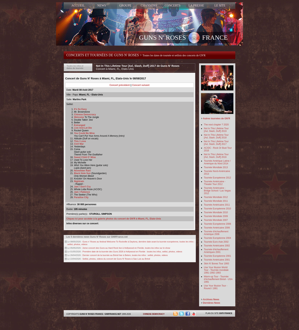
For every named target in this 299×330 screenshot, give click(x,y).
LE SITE (219, 5)
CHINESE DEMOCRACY (154, 314)
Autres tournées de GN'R (216, 118)
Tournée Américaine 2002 (217, 245)
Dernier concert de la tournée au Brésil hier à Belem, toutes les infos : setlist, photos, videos (125, 255)
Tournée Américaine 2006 (217, 227)
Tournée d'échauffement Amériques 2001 (216, 250)
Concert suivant (141, 85)
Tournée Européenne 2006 (217, 224)
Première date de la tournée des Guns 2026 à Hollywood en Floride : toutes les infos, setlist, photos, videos (132, 251)
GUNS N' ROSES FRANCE (183, 38)
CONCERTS (173, 5)
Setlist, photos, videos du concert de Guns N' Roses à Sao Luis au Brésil (116, 259)
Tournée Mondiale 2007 (216, 220)
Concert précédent (119, 85)
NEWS (101, 5)
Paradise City (81, 197)
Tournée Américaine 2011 (217, 204)
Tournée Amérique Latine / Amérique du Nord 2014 (217, 162)
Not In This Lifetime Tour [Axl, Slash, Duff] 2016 (216, 155)
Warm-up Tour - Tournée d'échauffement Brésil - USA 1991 (218, 279)
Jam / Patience (82, 192)
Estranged (79, 125)
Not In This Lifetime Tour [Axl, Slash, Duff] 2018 (216, 136)
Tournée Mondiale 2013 (216, 167)
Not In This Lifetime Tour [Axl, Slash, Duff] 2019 (216, 129)
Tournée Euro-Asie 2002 (216, 241)
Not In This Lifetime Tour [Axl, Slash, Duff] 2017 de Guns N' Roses (137, 67)
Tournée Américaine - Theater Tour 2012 (214, 183)
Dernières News (211, 303)
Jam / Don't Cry (82, 186)
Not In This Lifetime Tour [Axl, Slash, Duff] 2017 (216, 142)
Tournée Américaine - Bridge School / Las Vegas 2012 (217, 191)
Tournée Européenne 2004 (217, 238)
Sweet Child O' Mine (85, 157)
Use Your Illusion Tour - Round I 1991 (215, 287)
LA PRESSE (196, 5)
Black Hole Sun (82, 173)
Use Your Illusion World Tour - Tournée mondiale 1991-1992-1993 (216, 270)
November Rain (82, 170)
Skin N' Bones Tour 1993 (216, 263)
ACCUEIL (77, 5)
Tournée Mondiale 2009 (216, 216)
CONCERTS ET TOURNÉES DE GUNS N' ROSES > (136, 55)
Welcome (79, 117)
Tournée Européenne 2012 (217, 177)
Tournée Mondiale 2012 (216, 197)
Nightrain (79, 181)
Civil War (79, 144)
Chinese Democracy (85, 114)
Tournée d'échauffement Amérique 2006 (216, 233)
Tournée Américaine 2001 (217, 259)
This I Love (80, 141)
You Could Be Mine (84, 133)
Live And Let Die (83, 128)
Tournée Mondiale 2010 (216, 212)
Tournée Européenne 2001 (217, 256)
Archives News (211, 299)
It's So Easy (80, 109)
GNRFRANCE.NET (113, 314)
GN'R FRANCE (225, 313)
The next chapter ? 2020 (216, 124)
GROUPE (125, 5)
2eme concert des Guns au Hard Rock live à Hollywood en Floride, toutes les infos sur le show (126, 248)
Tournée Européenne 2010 (217, 208)
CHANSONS (149, 5)
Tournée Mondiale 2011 (216, 201)
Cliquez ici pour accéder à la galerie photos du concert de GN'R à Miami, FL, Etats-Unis (113, 218)
